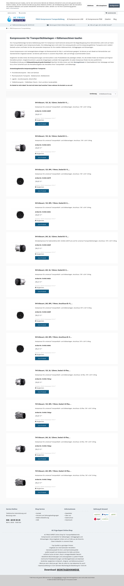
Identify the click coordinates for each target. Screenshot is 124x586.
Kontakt (38, 513)
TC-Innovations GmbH (71, 579)
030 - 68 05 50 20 (13, 520)
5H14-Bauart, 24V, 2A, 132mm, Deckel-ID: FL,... (52, 237)
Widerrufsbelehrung (42, 518)
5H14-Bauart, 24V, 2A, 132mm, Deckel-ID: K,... (51, 270)
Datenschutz (69, 518)
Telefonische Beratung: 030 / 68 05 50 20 (23, 25)
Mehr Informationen (12, 8)
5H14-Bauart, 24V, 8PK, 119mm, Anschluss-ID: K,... (53, 337)
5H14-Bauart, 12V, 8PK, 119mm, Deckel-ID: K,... (52, 203)
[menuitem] (111, 13)
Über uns (68, 515)
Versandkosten (58, 577)
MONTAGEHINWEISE (68, 569)
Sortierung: (93, 94)
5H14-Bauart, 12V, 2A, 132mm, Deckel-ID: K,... (51, 136)
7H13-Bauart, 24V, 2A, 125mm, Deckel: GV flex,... (52, 438)
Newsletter (68, 513)
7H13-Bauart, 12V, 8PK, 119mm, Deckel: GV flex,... (53, 404)
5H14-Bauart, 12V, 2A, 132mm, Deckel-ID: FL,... (52, 103)
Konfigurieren (114, 5)
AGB (37, 520)
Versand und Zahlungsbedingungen (47, 515)
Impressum (68, 520)
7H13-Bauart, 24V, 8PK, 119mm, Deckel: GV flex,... (53, 471)
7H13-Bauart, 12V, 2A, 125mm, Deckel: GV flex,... (52, 371)
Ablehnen (90, 5)
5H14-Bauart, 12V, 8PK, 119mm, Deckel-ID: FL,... (52, 170)
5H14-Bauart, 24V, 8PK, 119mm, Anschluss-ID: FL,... (54, 304)
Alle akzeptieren (101, 5)
